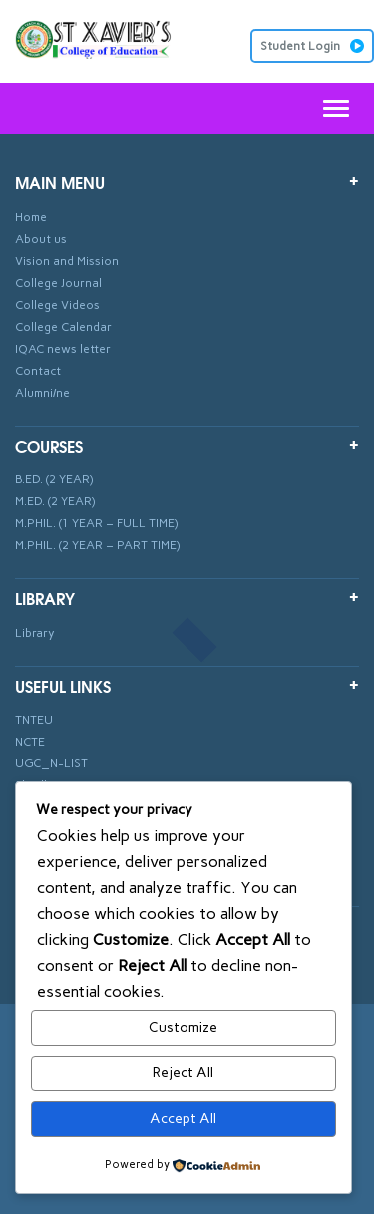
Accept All (183, 1118)
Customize (183, 1027)
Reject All (183, 1072)
